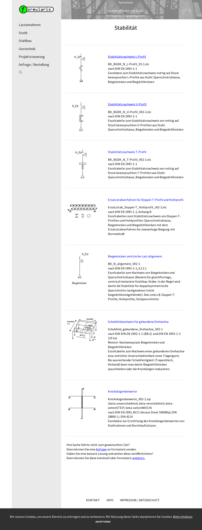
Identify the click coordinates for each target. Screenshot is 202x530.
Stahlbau (25, 40)
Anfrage (101, 449)
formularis (126, 2)
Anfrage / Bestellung (34, 64)
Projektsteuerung (32, 56)
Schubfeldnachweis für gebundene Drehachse (138, 322)
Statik (23, 33)
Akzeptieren (102, 521)
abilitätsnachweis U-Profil (129, 104)
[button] (36, 73)
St (109, 104)
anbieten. (138, 458)
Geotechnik (27, 48)
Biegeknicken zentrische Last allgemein (135, 256)
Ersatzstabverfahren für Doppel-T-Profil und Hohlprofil (145, 200)
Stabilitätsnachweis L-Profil (127, 56)
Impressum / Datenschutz (139, 500)
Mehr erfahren (182, 517)
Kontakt (93, 500)
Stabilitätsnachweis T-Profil (127, 152)
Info (110, 500)
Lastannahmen (30, 24)
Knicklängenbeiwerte (122, 391)
